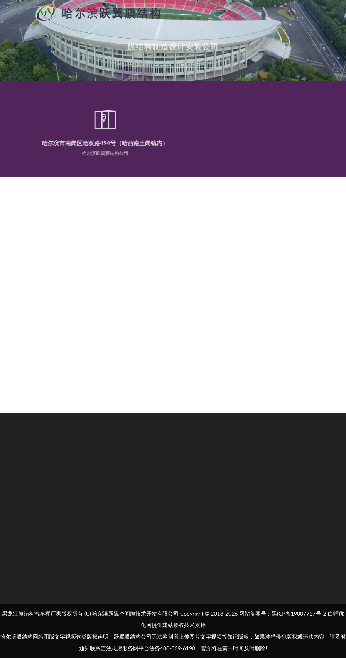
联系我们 (199, 76)
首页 (132, 76)
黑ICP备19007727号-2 (299, 613)
